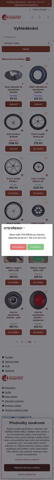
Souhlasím (35, 247)
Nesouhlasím (18, 247)
